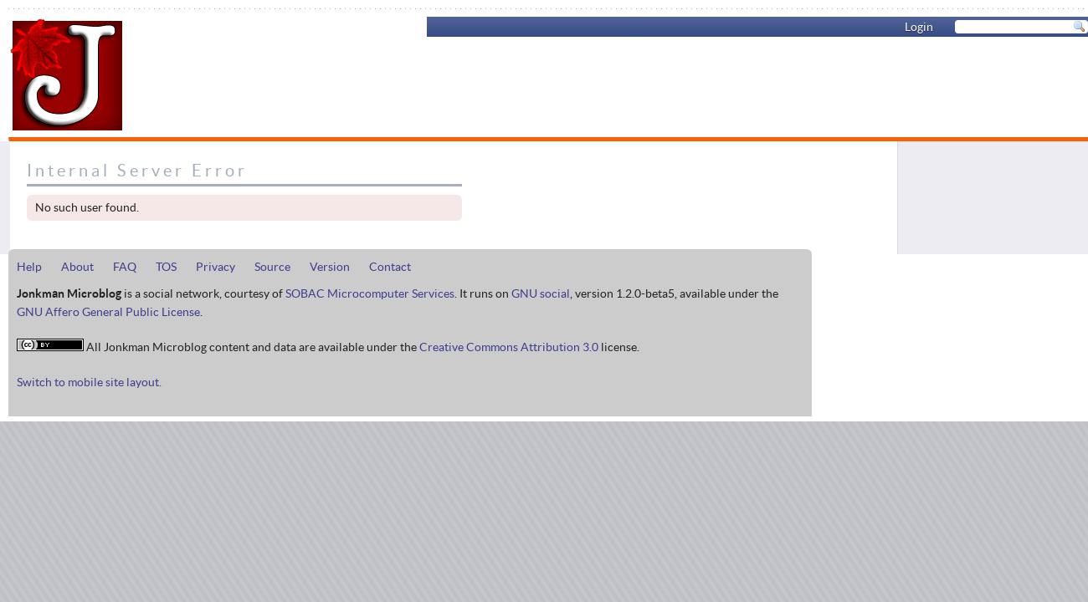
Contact (390, 266)
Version (330, 266)
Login (919, 26)
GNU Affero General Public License (108, 312)
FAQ (124, 266)
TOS (166, 266)
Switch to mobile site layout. (89, 382)
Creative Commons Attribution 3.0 (508, 347)
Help (29, 266)
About (77, 266)
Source (272, 266)
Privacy (215, 266)
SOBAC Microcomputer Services (369, 293)
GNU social (540, 293)
